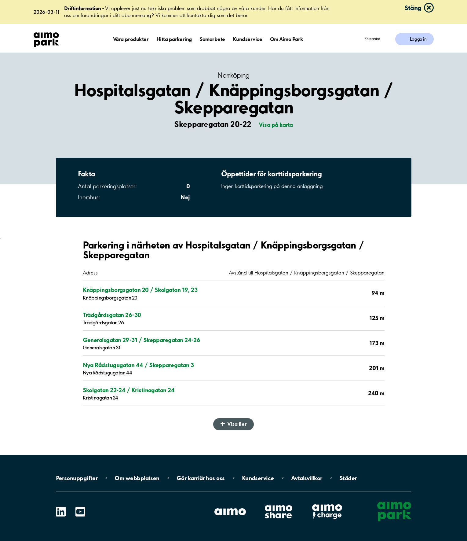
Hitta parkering (174, 39)
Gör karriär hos (201, 478)
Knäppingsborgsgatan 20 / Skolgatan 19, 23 (140, 289)
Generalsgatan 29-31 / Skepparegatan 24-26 (141, 340)
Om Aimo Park (286, 39)
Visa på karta (276, 124)
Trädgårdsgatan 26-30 (112, 314)
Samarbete (212, 39)
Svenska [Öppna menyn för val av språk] (372, 39)
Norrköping (233, 75)
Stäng (412, 8)
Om (137, 478)
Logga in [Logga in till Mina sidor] (418, 39)
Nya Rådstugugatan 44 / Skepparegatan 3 (138, 365)
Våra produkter (130, 39)
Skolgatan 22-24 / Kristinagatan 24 (129, 390)
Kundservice (247, 39)
